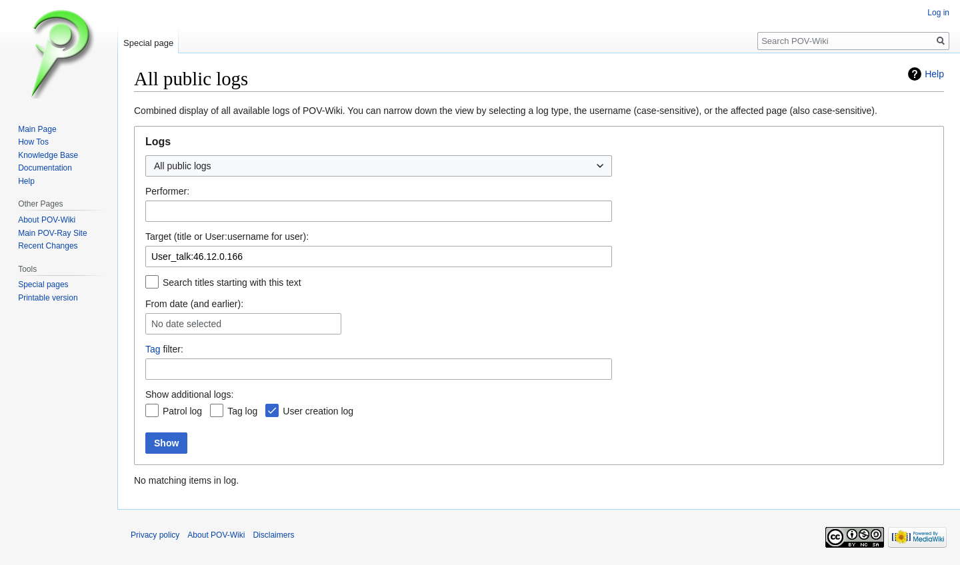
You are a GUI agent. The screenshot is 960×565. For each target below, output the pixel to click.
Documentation (45, 168)
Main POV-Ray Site (52, 233)
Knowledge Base (48, 155)
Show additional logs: (189, 394)
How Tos (33, 142)
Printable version (47, 297)
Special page (148, 43)
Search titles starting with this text (232, 282)
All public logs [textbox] (182, 166)
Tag (153, 349)
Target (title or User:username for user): (227, 236)
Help (934, 74)
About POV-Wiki (46, 220)
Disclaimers (273, 535)
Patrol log (182, 411)
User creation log (318, 411)
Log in (938, 12)
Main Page (37, 129)
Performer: (167, 191)
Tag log (242, 411)
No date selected (186, 323)
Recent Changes (47, 246)
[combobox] (378, 166)
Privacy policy (155, 535)
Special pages (43, 284)
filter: (164, 349)
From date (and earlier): (194, 303)
